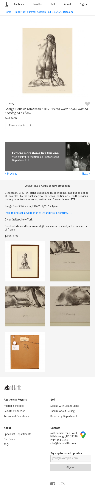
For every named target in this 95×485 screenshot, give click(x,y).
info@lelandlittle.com (63, 443)
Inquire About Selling (62, 411)
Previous (11, 173)
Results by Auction (14, 411)
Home (8, 12)
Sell (53, 4)
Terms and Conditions (16, 416)
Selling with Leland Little (64, 406)
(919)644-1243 (59, 440)
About (67, 4)
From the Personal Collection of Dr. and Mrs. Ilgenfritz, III (38, 213)
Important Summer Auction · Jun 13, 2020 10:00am (43, 12)
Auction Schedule (14, 406)
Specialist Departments (17, 434)
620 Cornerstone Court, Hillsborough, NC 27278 (64, 435)
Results (37, 4)
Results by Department (63, 416)
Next (86, 173)
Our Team (9, 439)
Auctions (19, 4)
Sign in (84, 4)
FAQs (7, 444)
